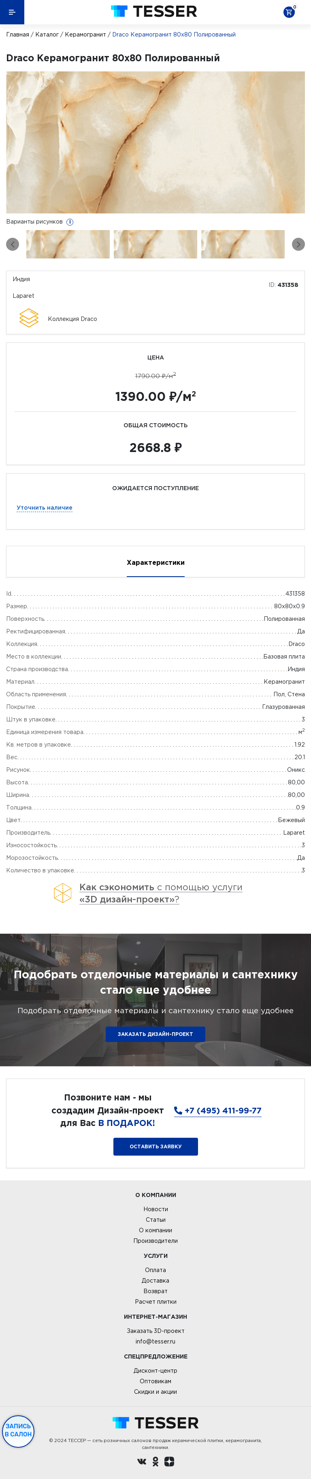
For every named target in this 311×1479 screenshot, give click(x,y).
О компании (155, 1230)
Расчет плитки (156, 1301)
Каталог (47, 34)
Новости (155, 1209)
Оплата (155, 1270)
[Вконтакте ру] (142, 1463)
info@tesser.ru (155, 1341)
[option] (155, 142)
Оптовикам (155, 1381)
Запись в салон (18, 1430)
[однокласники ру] (155, 1463)
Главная (17, 34)
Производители (155, 1241)
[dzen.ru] (169, 1463)
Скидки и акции (155, 1392)
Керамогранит (85, 34)
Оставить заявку (156, 1146)
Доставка (155, 1280)
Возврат (155, 1291)
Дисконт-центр (155, 1370)
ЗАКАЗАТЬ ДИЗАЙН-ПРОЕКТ (155, 1034)
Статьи (156, 1219)
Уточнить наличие (44, 507)
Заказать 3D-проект (156, 1331)
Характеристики (156, 562)
